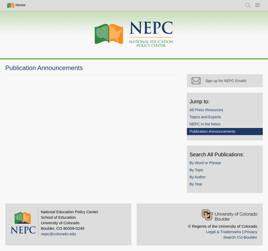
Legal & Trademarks (223, 231)
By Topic (196, 170)
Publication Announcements (212, 131)
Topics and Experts (205, 117)
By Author (197, 177)
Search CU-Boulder (240, 237)
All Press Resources (206, 110)
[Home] (134, 34)
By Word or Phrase (205, 163)
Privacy (250, 231)
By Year (195, 184)
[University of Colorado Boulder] (229, 215)
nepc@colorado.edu (58, 234)
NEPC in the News (204, 124)
